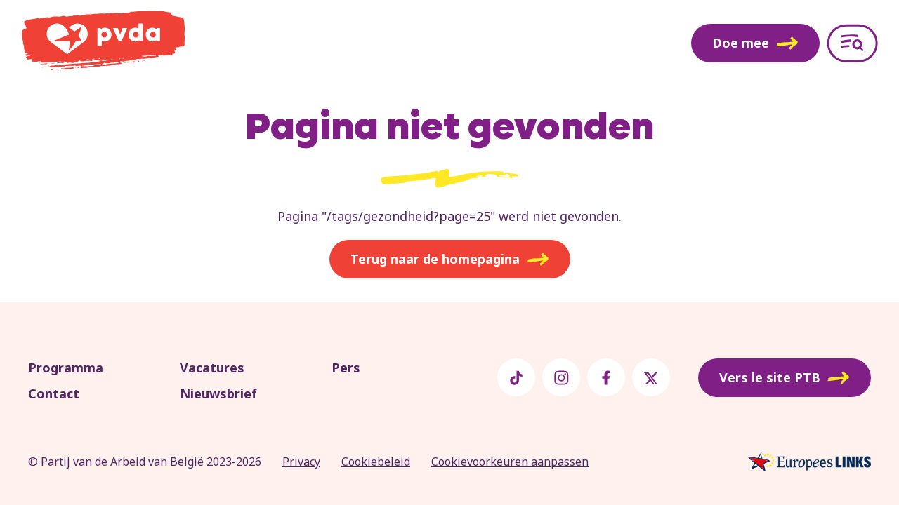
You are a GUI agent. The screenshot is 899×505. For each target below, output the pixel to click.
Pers (346, 367)
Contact (53, 393)
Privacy (301, 461)
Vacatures (212, 367)
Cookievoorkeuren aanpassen (510, 461)
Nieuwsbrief (218, 393)
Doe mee (755, 43)
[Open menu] (852, 43)
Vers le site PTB (784, 378)
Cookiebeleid (375, 461)
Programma (65, 367)
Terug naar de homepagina (449, 259)
